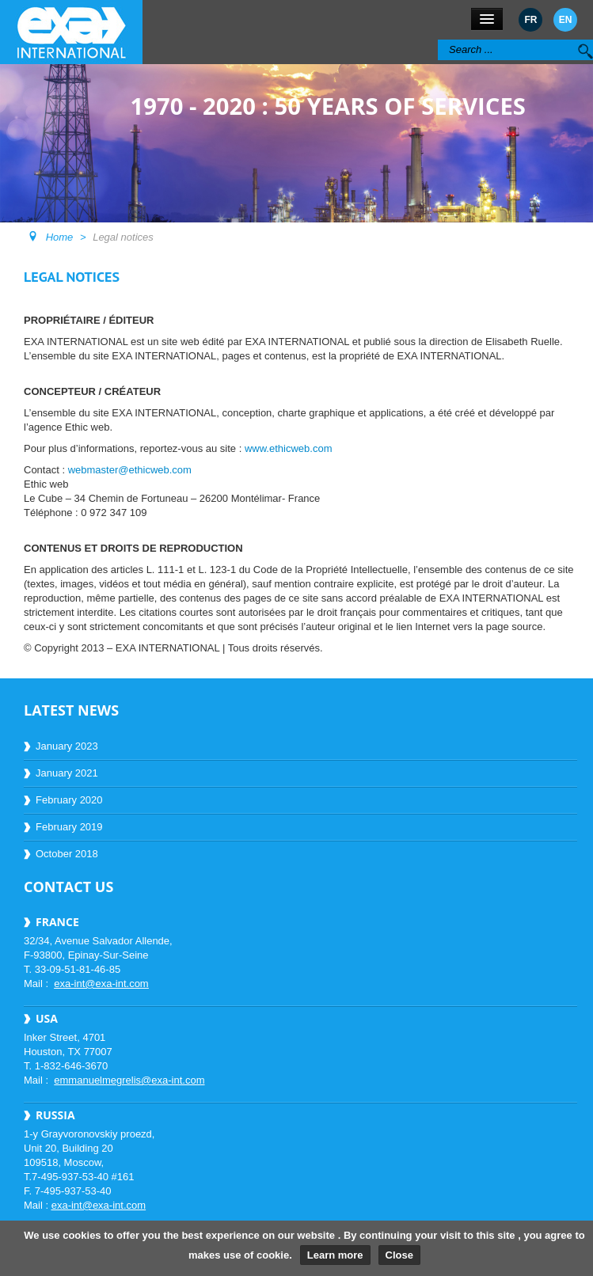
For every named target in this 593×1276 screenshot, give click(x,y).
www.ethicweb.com (289, 448)
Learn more (335, 1255)
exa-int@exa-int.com (101, 983)
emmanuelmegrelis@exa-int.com (129, 1080)
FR (530, 19)
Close (399, 1255)
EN (565, 19)
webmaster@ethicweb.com (130, 470)
